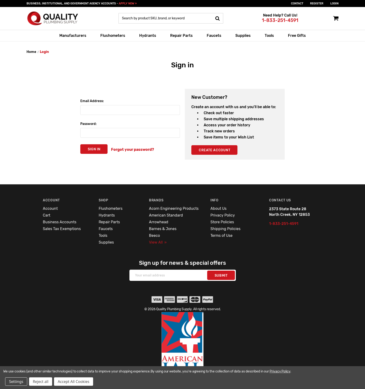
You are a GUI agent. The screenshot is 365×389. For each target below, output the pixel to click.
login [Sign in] (334, 3)
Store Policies (222, 222)
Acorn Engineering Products (174, 208)
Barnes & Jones (162, 229)
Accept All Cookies (73, 381)
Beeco (154, 235)
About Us (218, 208)
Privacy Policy (222, 215)
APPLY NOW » (128, 3)
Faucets (214, 35)
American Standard (166, 215)
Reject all (40, 381)
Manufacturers (72, 35)
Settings (16, 381)
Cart (46, 215)
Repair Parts (181, 35)
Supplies (243, 35)
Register (316, 3)
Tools (269, 35)
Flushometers (112, 35)
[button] (183, 347)
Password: (88, 124)
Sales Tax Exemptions (62, 229)
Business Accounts (59, 222)
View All (158, 242)
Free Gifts (297, 35)
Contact (297, 3)
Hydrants (147, 35)
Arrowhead (158, 222)
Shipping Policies (225, 229)
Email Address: (92, 101)
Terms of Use (221, 235)
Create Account (214, 150)
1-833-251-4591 (280, 20)
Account (50, 208)
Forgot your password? (132, 149)
